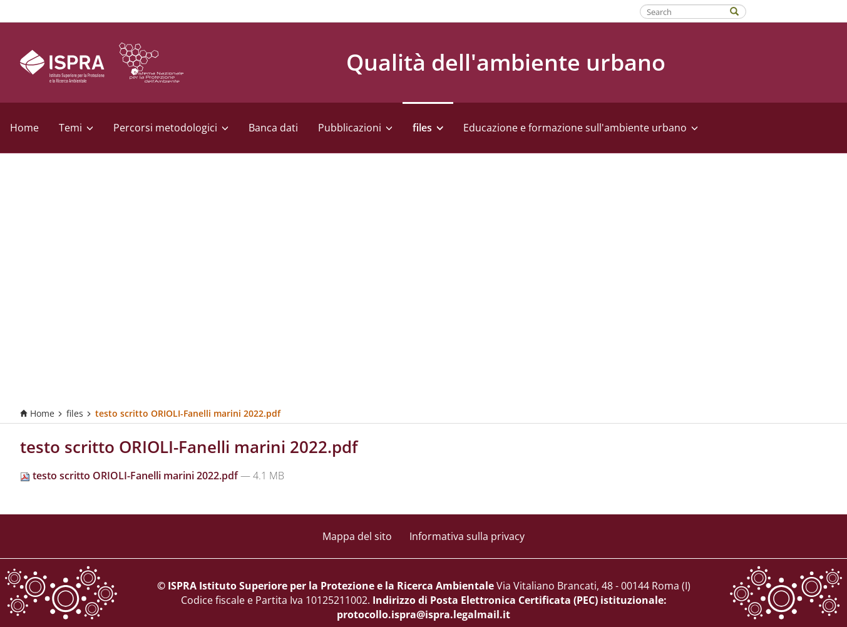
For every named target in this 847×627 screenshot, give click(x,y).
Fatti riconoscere (797, 10)
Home (24, 128)
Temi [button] (76, 128)
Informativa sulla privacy (467, 536)
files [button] (428, 128)
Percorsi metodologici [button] (170, 128)
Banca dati (273, 128)
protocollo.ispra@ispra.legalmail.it (423, 614)
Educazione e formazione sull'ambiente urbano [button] (580, 128)
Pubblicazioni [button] (355, 128)
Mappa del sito (357, 536)
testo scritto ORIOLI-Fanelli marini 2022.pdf (130, 475)
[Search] (740, 10)
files (74, 413)
